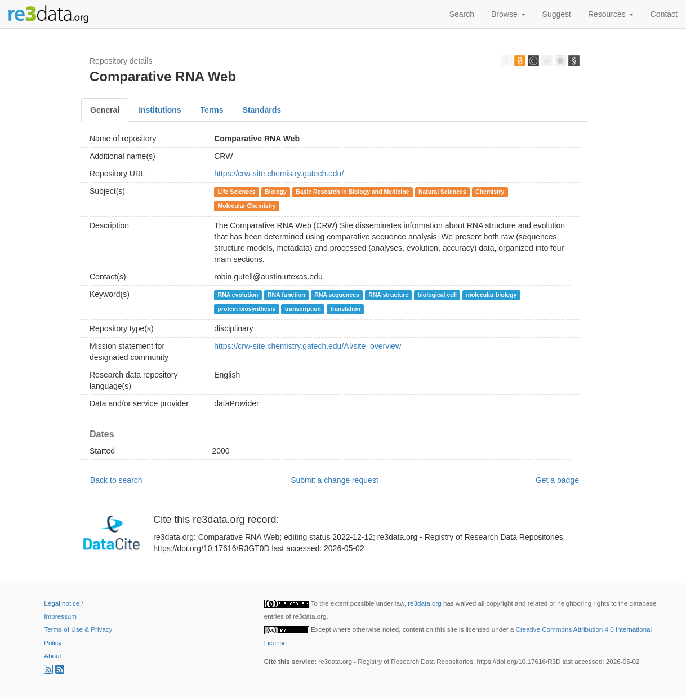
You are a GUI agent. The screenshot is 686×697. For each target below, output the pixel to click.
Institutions (160, 109)
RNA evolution (238, 294)
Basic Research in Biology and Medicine (352, 191)
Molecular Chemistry (247, 205)
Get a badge (557, 480)
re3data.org (425, 603)
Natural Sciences (442, 191)
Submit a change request (334, 480)
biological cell (436, 294)
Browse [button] (508, 14)
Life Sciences (237, 191)
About (52, 655)
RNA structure (388, 294)
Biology (276, 191)
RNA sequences (336, 294)
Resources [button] (611, 14)
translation (345, 308)
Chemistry (489, 191)
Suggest (556, 14)
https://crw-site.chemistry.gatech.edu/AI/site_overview (307, 345)
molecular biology (491, 294)
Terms (212, 109)
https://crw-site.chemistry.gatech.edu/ (279, 173)
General (104, 109)
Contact (664, 14)
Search (461, 14)
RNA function (286, 294)
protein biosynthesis (247, 308)
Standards (262, 109)
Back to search (116, 480)
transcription (303, 308)
